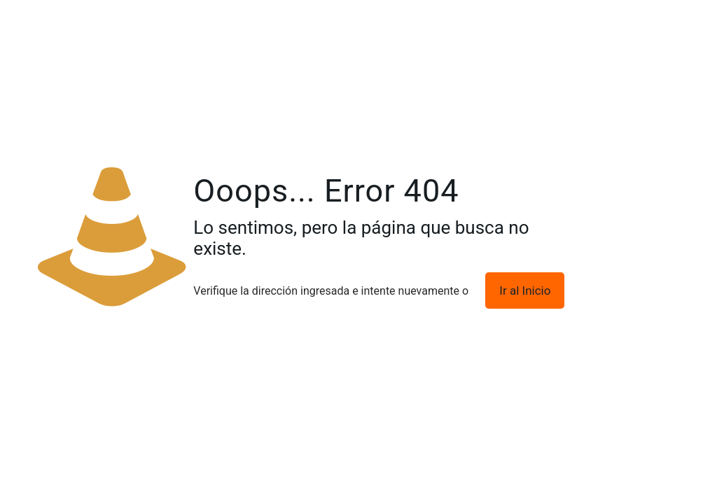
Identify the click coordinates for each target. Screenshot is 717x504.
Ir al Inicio (524, 291)
